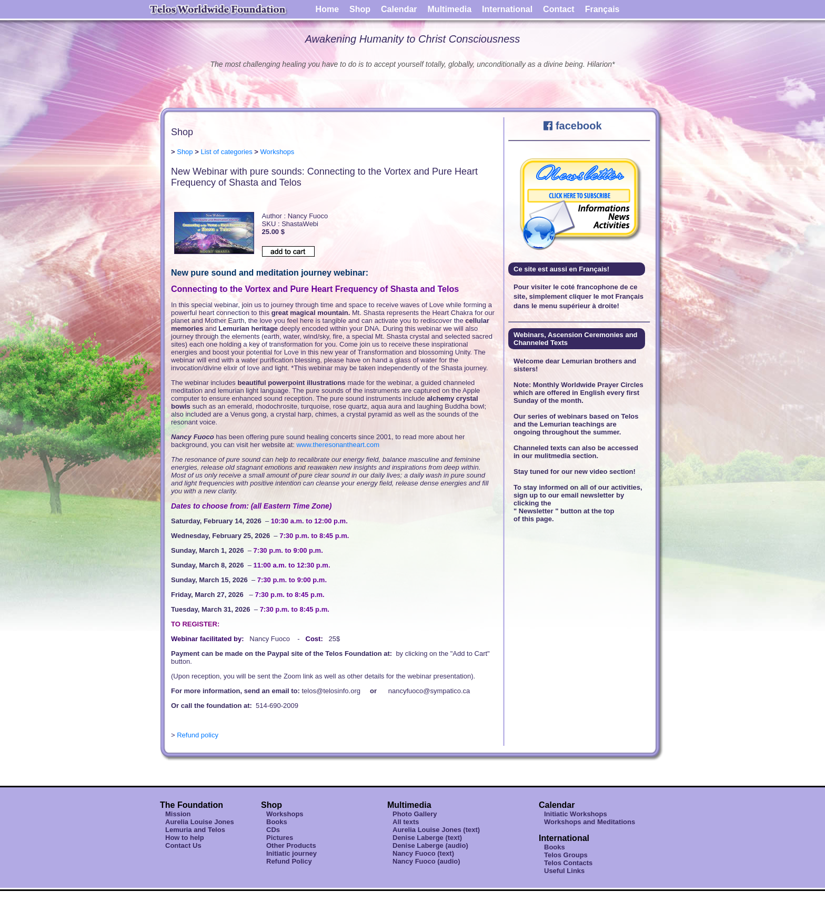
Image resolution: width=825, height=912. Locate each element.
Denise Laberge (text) (427, 838)
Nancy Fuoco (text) (423, 853)
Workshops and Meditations (589, 822)
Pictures (279, 838)
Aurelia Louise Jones (199, 822)
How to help (184, 838)
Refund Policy (289, 861)
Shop (359, 9)
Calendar (399, 9)
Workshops (277, 152)
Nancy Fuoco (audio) (426, 861)
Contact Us (183, 845)
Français (602, 9)
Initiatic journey (291, 853)
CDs (273, 830)
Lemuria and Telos (195, 830)
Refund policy (197, 735)
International (507, 9)
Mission (177, 814)
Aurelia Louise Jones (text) (436, 830)
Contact (559, 9)
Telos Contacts (568, 863)
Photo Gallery (415, 814)
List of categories (226, 152)
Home (327, 9)
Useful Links (564, 871)
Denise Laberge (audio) (430, 845)
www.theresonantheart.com (337, 445)
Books (276, 822)
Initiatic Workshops (575, 814)
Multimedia (450, 9)
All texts (406, 822)
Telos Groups (566, 855)
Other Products (291, 845)
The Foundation (191, 804)
